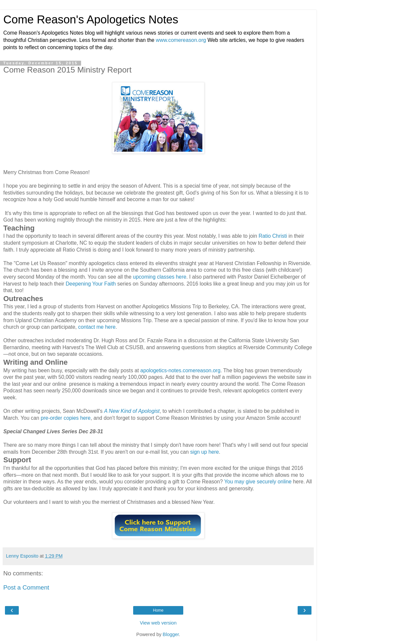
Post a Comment (26, 587)
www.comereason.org (181, 40)
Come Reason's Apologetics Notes (90, 19)
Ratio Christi (274, 236)
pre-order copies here (66, 418)
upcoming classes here (159, 277)
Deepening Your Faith (91, 284)
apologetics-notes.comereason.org (180, 370)
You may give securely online (257, 481)
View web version (158, 623)
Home (158, 610)
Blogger (171, 634)
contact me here (97, 327)
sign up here (204, 452)
